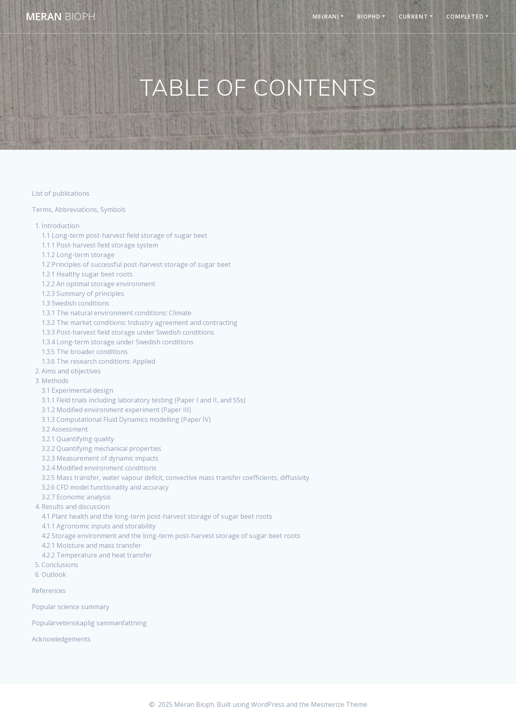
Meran (61, 16)
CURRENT (413, 16)
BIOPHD (369, 16)
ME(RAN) (325, 16)
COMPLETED (465, 16)
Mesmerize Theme (339, 704)
